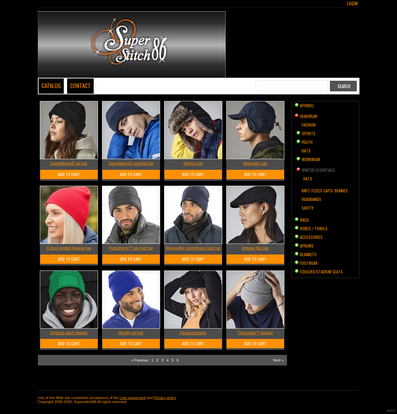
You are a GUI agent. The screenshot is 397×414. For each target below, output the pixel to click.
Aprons (307, 246)
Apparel (307, 105)
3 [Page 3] (162, 360)
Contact (80, 85)
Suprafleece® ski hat (68, 163)
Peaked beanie (193, 333)
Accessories (311, 237)
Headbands (311, 199)
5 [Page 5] (172, 360)
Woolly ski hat (131, 333)
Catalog (51, 85)
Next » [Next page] (278, 360)
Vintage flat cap (255, 248)
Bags (304, 220)
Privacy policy (165, 398)
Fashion (309, 125)
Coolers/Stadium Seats (321, 271)
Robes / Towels (314, 228)
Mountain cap (255, 163)
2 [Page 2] (157, 360)
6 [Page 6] (178, 360)
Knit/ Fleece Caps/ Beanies (325, 190)
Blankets (308, 254)
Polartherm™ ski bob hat (131, 248)
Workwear (311, 159)
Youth (307, 142)
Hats (306, 151)
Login (352, 3)
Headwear (308, 116)
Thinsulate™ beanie (255, 333)
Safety (307, 208)
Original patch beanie (68, 333)
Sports (309, 133)
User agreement (133, 398)
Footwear (309, 263)
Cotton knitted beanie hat (69, 248)
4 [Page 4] (167, 360)
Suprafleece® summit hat (131, 163)
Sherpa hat (193, 163)
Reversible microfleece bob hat (193, 248)
